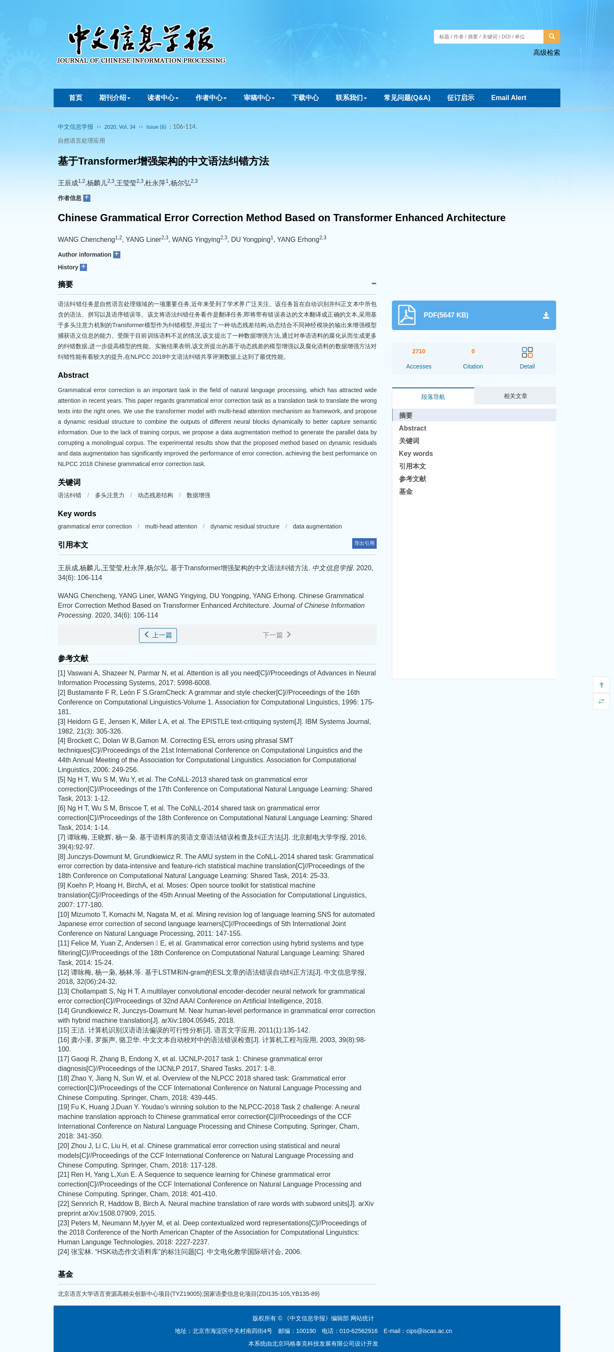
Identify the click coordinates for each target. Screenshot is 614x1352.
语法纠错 (70, 495)
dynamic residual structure (245, 526)
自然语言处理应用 (81, 140)
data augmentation (317, 526)
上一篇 (158, 635)
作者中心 (211, 97)
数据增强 (198, 495)
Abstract (413, 428)
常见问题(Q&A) (407, 97)
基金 (406, 491)
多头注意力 (110, 495)
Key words (416, 453)
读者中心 (163, 97)
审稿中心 (259, 97)
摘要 (406, 415)
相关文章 (515, 396)
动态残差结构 (155, 495)
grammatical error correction (95, 526)
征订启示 (460, 97)
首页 (75, 97)
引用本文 (412, 466)
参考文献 (412, 478)
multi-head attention (172, 526)
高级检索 (546, 52)
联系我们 (351, 97)
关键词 (409, 440)
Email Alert (508, 97)
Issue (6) (156, 126)
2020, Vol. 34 (120, 126)
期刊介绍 (114, 97)
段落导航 (433, 396)
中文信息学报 (75, 126)
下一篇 (277, 635)
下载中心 (305, 97)
